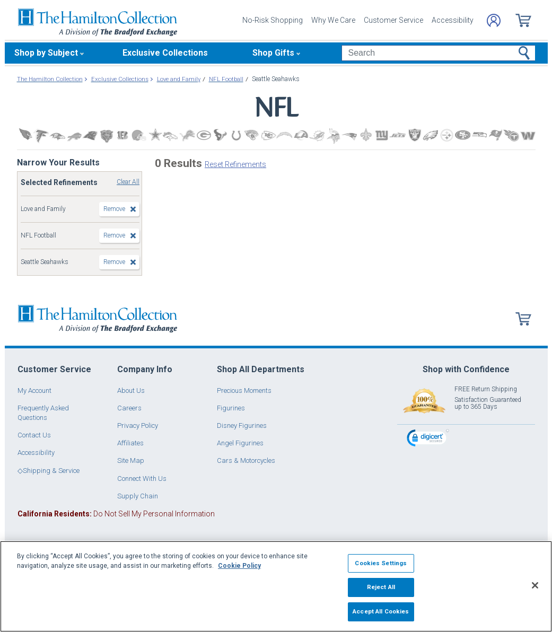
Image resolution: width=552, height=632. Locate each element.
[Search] (438, 53)
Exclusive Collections (165, 53)
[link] (428, 439)
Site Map (130, 460)
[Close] (535, 585)
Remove (114, 209)
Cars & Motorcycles (246, 460)
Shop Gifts (273, 53)
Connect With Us (142, 478)
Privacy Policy (137, 425)
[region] (276, 586)
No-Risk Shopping (272, 20)
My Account (34, 390)
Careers (129, 408)
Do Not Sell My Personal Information (116, 514)
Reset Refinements (235, 164)
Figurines (231, 408)
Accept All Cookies (381, 611)
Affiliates (130, 443)
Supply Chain (137, 496)
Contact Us (34, 435)
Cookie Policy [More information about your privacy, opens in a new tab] (239, 565)
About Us (131, 390)
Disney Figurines (242, 425)
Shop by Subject (46, 53)
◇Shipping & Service (48, 471)
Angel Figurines (240, 443)
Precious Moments (244, 390)
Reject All (381, 587)
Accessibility (453, 20)
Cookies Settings (381, 563)
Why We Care (333, 20)
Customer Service (393, 20)
